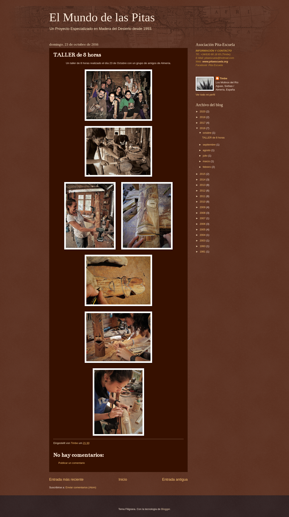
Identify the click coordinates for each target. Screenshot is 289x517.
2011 (203, 196)
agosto (207, 150)
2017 (203, 122)
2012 (203, 190)
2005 (203, 229)
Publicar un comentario (71, 462)
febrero (207, 166)
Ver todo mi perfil (205, 94)
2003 (203, 240)
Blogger (165, 509)
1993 (203, 246)
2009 (203, 207)
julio (205, 155)
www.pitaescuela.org (215, 61)
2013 (203, 184)
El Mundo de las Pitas (102, 17)
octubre (207, 132)
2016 (203, 128)
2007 (203, 218)
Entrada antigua (175, 479)
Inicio (123, 479)
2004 (203, 234)
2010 (203, 201)
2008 (203, 212)
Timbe (223, 78)
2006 (203, 223)
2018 (203, 117)
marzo (207, 161)
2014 (203, 179)
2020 (203, 111)
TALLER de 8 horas (213, 137)
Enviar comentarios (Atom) (81, 487)
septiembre (209, 144)
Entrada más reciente (66, 479)
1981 (203, 251)
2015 (203, 173)
